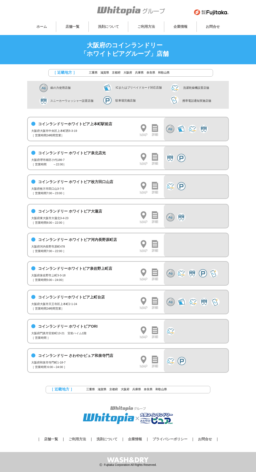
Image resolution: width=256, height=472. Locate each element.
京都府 (116, 72)
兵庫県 (139, 72)
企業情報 (135, 439)
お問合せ (205, 439)
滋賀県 (104, 72)
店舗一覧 (51, 439)
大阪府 (127, 72)
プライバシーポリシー (169, 439)
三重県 (93, 72)
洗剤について (107, 439)
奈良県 (151, 72)
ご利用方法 (77, 439)
